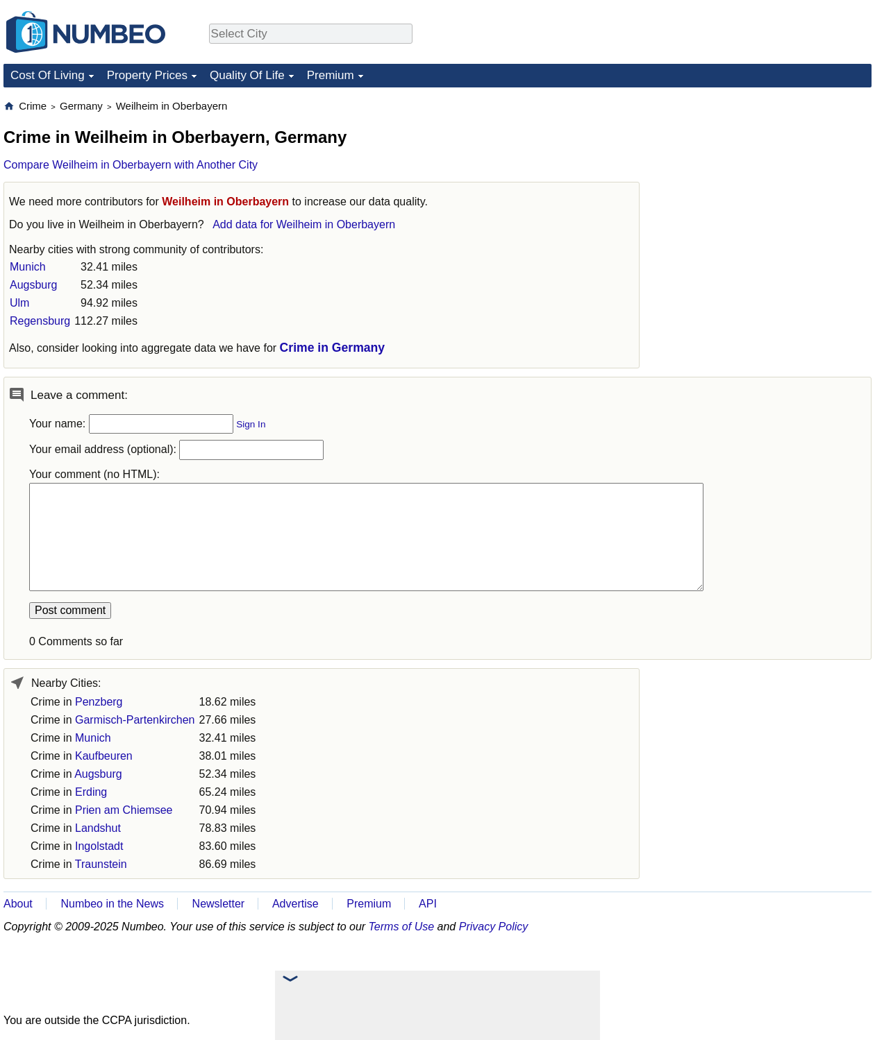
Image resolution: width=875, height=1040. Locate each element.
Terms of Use (402, 926)
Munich (28, 267)
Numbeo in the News (112, 904)
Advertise (295, 904)
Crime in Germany (332, 348)
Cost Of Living (47, 75)
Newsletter (218, 904)
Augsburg (34, 285)
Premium (330, 75)
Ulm (19, 303)
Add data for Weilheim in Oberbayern (303, 224)
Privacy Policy (493, 926)
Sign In (250, 424)
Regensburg (40, 321)
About (18, 904)
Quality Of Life (247, 75)
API (428, 904)
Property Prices (147, 75)
